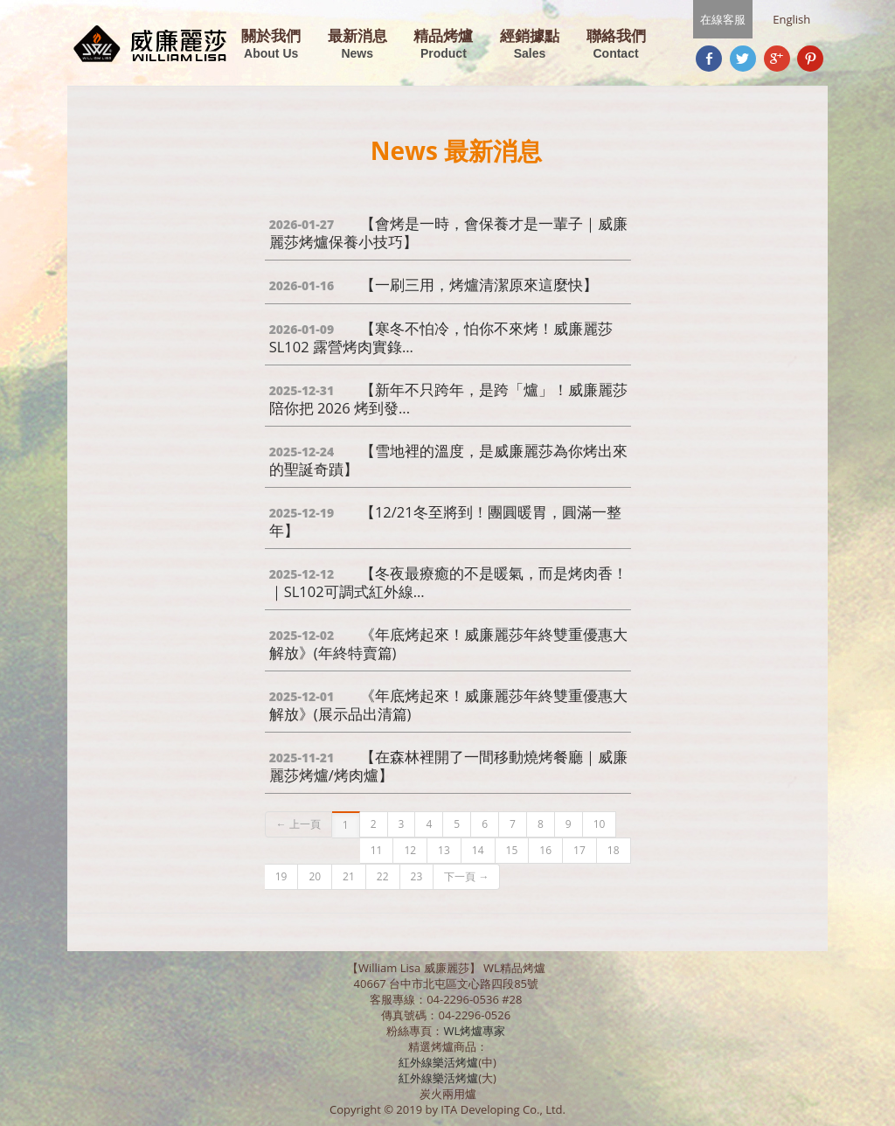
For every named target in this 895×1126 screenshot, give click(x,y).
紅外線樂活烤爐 (438, 1062)
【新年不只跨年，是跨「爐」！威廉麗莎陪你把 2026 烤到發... (448, 398)
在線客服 (723, 19)
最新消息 (357, 45)
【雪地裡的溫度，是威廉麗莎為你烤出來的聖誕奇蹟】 (448, 460)
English (791, 19)
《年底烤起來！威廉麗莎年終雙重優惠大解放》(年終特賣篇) (448, 643)
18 (613, 850)
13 (444, 850)
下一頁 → (466, 876)
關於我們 (271, 45)
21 (349, 876)
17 (579, 850)
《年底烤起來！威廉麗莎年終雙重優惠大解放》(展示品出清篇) (448, 704)
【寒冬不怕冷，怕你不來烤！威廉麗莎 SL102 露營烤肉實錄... (441, 337)
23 (417, 876)
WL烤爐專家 (475, 1031)
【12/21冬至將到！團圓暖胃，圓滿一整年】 (445, 521)
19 (281, 876)
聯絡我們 (616, 45)
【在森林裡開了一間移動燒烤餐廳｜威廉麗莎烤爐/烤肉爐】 (448, 766)
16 (545, 850)
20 (315, 876)
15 (512, 850)
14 (478, 850)
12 (410, 850)
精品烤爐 (443, 45)
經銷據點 (529, 45)
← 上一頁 (298, 824)
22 (383, 876)
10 (599, 824)
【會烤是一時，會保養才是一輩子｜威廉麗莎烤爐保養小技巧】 (448, 232)
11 (377, 850)
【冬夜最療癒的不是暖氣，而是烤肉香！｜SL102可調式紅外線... (448, 582)
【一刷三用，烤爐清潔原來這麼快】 (433, 285)
